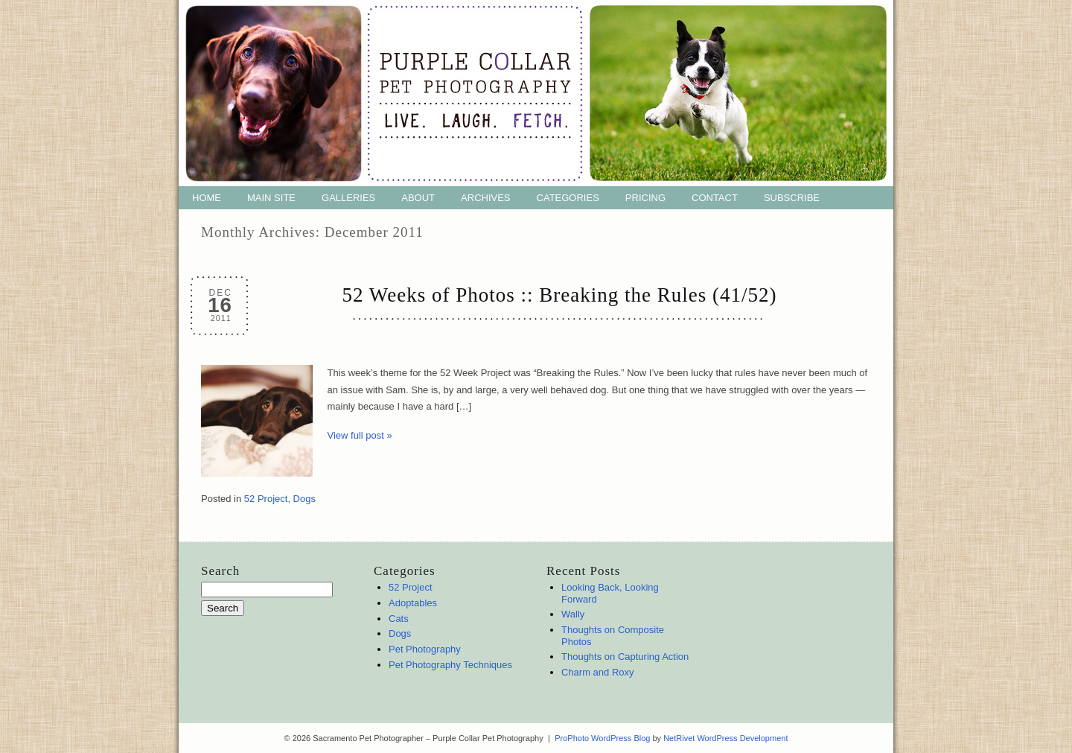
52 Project (266, 498)
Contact (715, 198)
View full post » (360, 435)
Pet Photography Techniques (450, 664)
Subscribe (792, 198)
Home (206, 198)
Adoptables (413, 603)
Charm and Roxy (597, 672)
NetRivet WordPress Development (725, 738)
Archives (485, 198)
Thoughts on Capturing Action (625, 656)
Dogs (304, 498)
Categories (568, 198)
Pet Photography (425, 649)
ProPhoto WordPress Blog (602, 738)
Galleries (348, 198)
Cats (399, 618)
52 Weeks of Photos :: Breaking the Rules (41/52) (559, 295)
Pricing (645, 198)
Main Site (271, 198)
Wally (572, 614)
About (418, 198)
